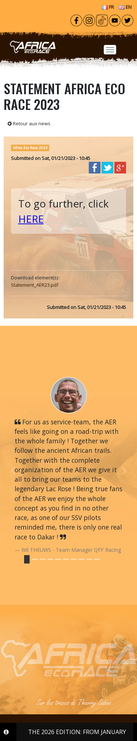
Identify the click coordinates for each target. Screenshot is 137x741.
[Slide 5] (66, 559)
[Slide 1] (34, 559)
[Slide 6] (73, 559)
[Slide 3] (50, 559)
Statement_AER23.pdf (34, 285)
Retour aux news (29, 123)
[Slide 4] (58, 559)
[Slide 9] (97, 559)
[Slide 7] (81, 559)
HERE (31, 219)
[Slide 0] (27, 559)
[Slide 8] (89, 559)
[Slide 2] (42, 559)
